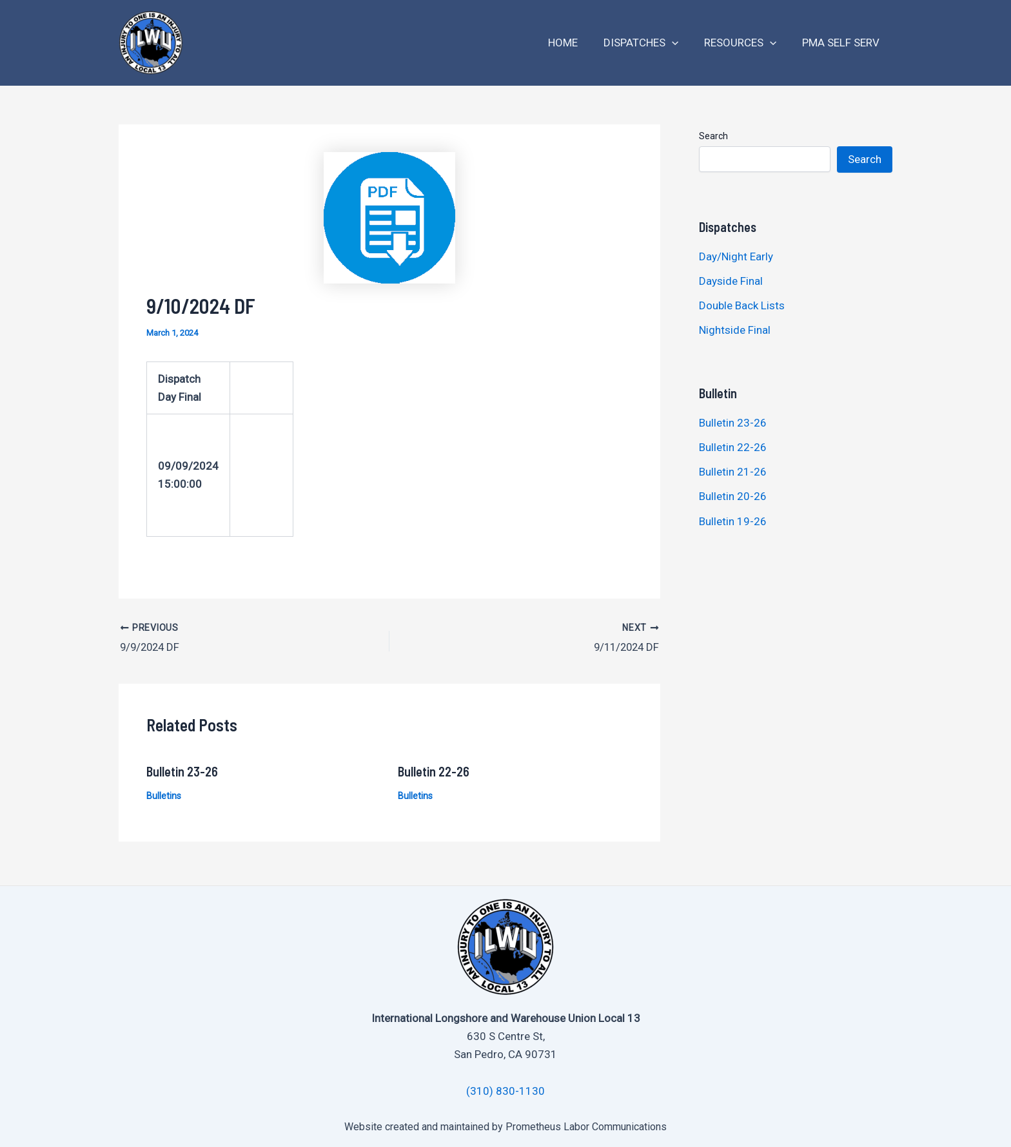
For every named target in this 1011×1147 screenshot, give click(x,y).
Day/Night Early (736, 256)
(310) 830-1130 (505, 1089)
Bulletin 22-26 (433, 769)
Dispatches (650, 43)
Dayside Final (731, 281)
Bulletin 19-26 (733, 521)
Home (576, 42)
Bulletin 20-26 (733, 496)
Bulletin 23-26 (182, 769)
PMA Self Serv (842, 42)
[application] (681, 43)
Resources (746, 43)
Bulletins (163, 794)
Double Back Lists (743, 305)
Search (713, 136)
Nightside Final (735, 329)
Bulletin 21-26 (733, 471)
